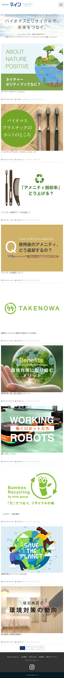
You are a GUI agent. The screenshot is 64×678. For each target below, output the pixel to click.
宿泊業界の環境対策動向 (11, 634)
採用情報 (41, 657)
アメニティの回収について (12, 273)
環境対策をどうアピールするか (14, 574)
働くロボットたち (8, 454)
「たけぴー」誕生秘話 (10, 514)
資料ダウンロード (51, 657)
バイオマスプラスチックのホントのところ (18, 152)
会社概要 (24, 657)
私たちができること (13, 657)
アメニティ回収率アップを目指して (15, 212)
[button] (61, 4)
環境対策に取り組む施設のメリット (15, 393)
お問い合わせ (33, 657)
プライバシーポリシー (32, 660)
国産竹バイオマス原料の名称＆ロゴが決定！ (19, 333)
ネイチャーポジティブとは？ (13, 92)
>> (41, 648)
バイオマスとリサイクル (36, 99)
